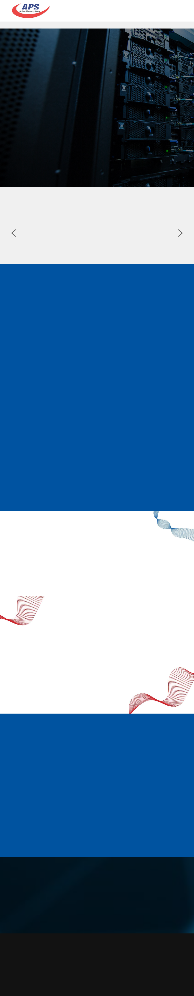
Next (180, 235)
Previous (13, 235)
